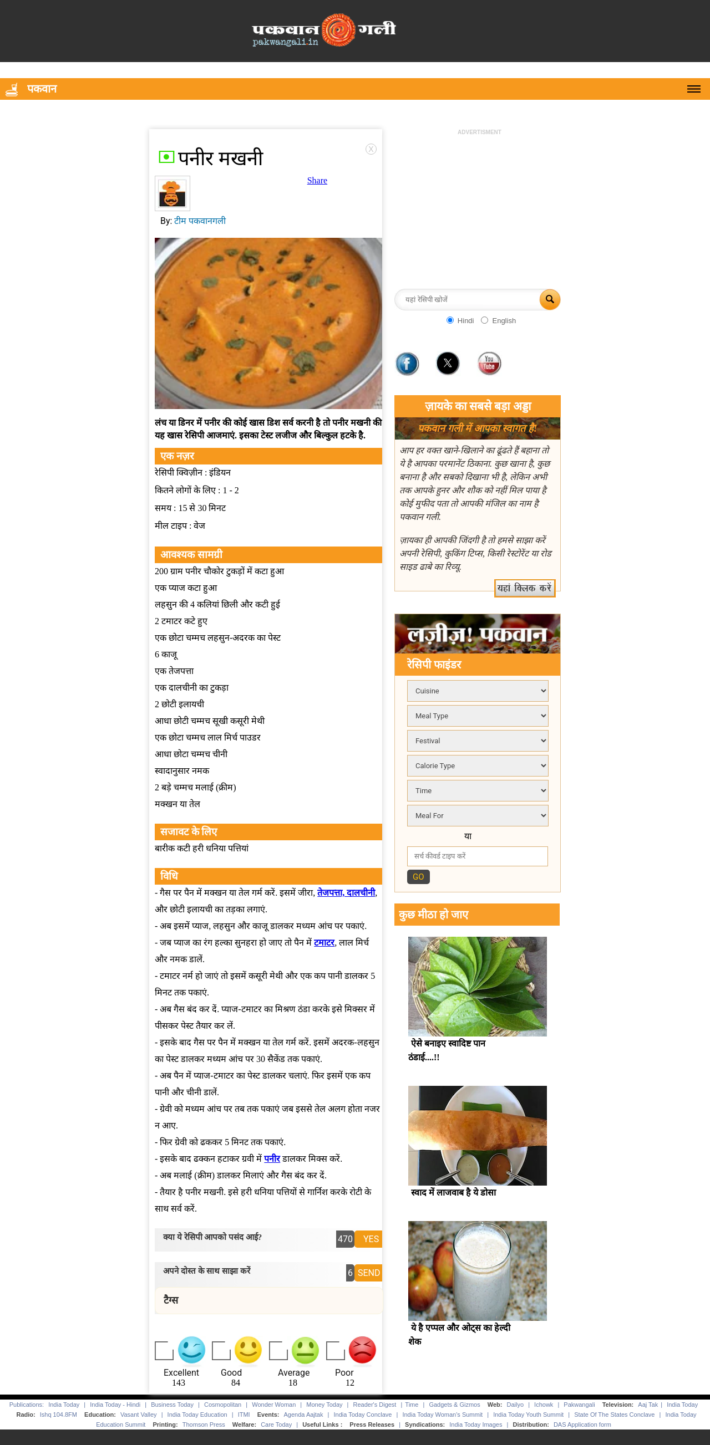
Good (231, 1372)
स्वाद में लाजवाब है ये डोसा (453, 1192)
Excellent (181, 1372)
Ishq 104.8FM (58, 1414)
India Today (63, 1404)
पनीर (272, 1158)
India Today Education (197, 1414)
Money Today (324, 1404)
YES (371, 1239)
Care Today (276, 1424)
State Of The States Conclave (614, 1414)
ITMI (244, 1414)
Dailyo (515, 1404)
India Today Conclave (362, 1414)
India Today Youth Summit (528, 1414)
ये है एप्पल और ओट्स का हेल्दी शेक (459, 1334)
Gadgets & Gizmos (454, 1404)
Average (294, 1372)
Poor (344, 1372)
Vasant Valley (138, 1414)
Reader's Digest (375, 1404)
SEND (369, 1273)
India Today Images (475, 1424)
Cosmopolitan (222, 1404)
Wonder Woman (274, 1404)
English (504, 320)
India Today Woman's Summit (442, 1414)
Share (317, 180)
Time (411, 1404)
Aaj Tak (648, 1404)
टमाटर (324, 942)
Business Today (172, 1404)
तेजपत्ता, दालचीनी (346, 892)
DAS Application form (582, 1424)
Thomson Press (203, 1424)
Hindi (466, 320)
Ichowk (544, 1404)
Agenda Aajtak (303, 1414)
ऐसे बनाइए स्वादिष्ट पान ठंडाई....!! (446, 1050)
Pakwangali (579, 1404)
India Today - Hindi (115, 1404)
